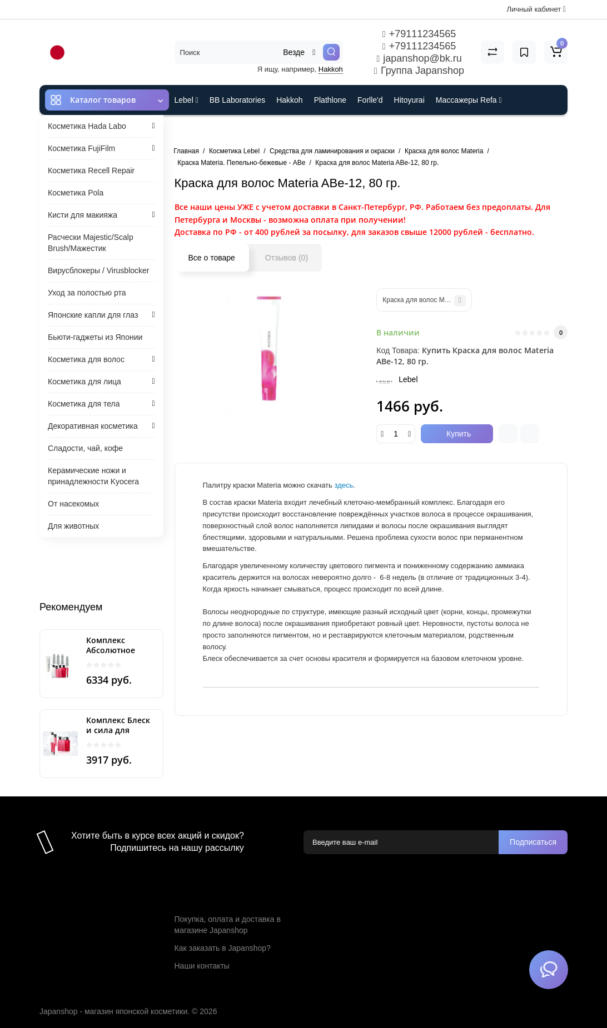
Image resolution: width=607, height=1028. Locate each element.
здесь (343, 485)
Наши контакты (202, 965)
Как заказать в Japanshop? (223, 948)
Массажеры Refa (469, 100)
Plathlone (330, 100)
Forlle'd (369, 100)
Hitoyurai (409, 100)
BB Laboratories (237, 100)
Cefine (248, 130)
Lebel (186, 100)
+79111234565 (419, 33)
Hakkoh (331, 69)
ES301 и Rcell (199, 130)
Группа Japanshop (419, 70)
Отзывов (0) (286, 257)
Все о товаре (211, 257)
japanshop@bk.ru (418, 58)
